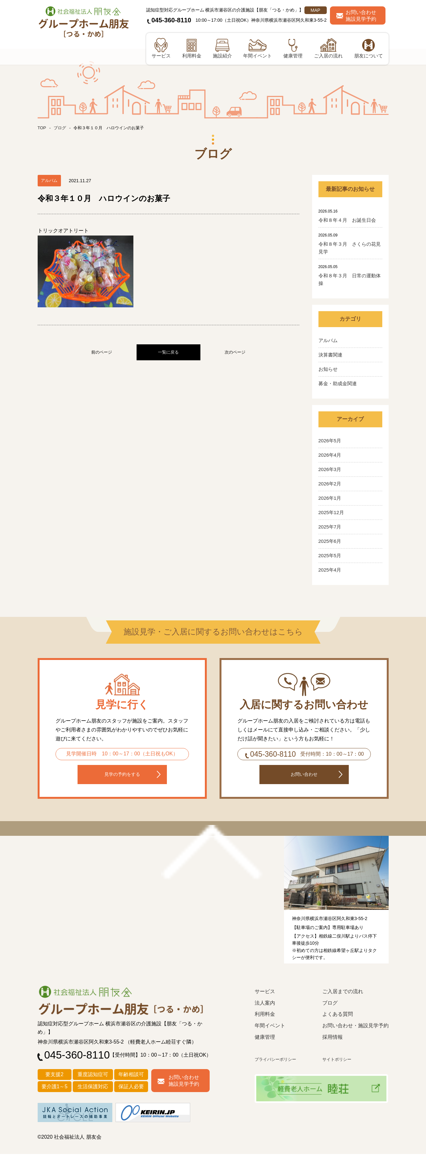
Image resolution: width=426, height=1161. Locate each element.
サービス (265, 999)
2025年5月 (329, 555)
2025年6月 (329, 541)
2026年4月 (329, 455)
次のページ (235, 352)
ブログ (61, 127)
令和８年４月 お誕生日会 (347, 220)
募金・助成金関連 (337, 383)
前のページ (102, 352)
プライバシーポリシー (279, 1066)
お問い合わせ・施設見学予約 (355, 1033)
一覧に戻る (168, 352)
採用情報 (332, 1044)
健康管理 (265, 1044)
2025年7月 (329, 526)
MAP (315, 10)
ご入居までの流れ (342, 999)
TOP (42, 127)
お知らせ (328, 369)
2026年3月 (329, 469)
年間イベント (270, 1033)
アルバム (328, 340)
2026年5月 (329, 440)
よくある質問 (337, 1021)
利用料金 (265, 1021)
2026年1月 (329, 498)
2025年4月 (329, 570)
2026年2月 (329, 483)
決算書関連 (330, 354)
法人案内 (265, 1010)
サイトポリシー (339, 1066)
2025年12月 (331, 512)
